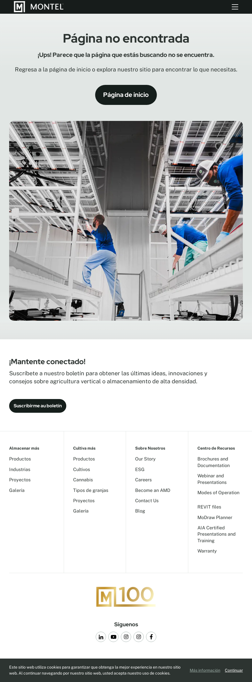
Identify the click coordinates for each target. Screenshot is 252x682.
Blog (140, 511)
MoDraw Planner (214, 517)
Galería (17, 490)
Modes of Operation (218, 492)
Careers (143, 479)
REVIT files (209, 507)
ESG (140, 469)
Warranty (207, 551)
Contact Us (147, 500)
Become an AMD (152, 490)
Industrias (19, 469)
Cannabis (83, 479)
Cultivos (81, 469)
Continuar (234, 670)
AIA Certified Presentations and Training (216, 534)
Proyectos (20, 479)
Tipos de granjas (90, 490)
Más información (205, 670)
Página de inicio (126, 95)
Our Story (145, 459)
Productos (20, 459)
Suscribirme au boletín (38, 406)
